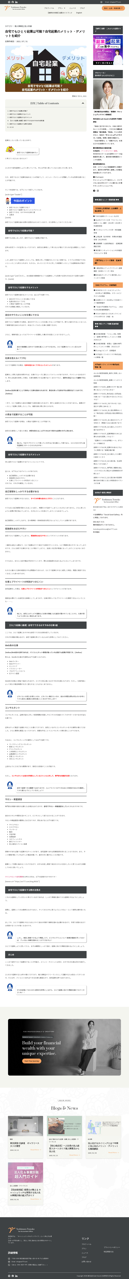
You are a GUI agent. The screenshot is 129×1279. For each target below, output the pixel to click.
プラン (61, 8)
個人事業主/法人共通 (23, 26)
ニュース (72, 8)
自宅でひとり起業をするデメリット (20, 117)
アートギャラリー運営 (109, 151)
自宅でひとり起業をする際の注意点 (20, 124)
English (79, 13)
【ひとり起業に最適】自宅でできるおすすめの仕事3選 (26, 121)
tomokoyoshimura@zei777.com (105, 529)
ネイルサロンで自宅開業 (14, 876)
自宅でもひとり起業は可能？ (18, 111)
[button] (83, 103)
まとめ (11, 127)
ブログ (82, 8)
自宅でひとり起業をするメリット (20, 114)
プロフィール (49, 8)
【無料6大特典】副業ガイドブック (59, 13)
